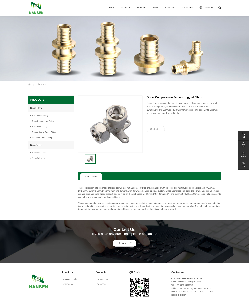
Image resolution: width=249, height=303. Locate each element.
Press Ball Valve (39, 158)
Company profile (70, 279)
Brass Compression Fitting (43, 121)
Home (111, 7)
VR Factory (68, 284)
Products (141, 7)
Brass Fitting (36, 108)
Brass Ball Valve (39, 153)
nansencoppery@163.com (189, 282)
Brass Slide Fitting (39, 126)
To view (122, 243)
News (155, 7)
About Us (125, 7)
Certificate (170, 7)
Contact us (187, 7)
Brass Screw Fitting (40, 115)
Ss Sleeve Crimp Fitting (42, 138)
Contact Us (155, 129)
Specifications (91, 176)
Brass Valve (36, 145)
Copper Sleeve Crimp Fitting (44, 132)
